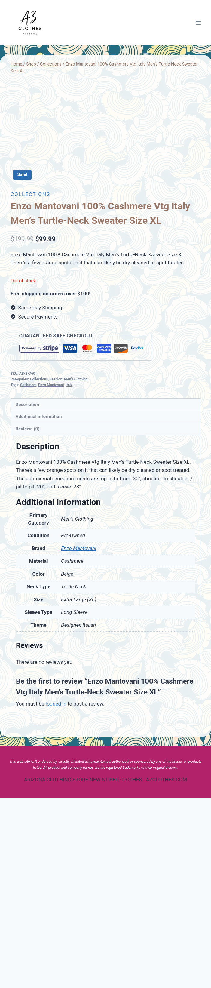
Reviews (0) (27, 619)
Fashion (56, 569)
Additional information (38, 606)
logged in (56, 894)
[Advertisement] (105, 121)
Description (27, 594)
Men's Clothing (75, 569)
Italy (69, 575)
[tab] (105, 595)
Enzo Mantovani (51, 575)
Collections (30, 384)
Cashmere (28, 575)
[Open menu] (198, 22)
